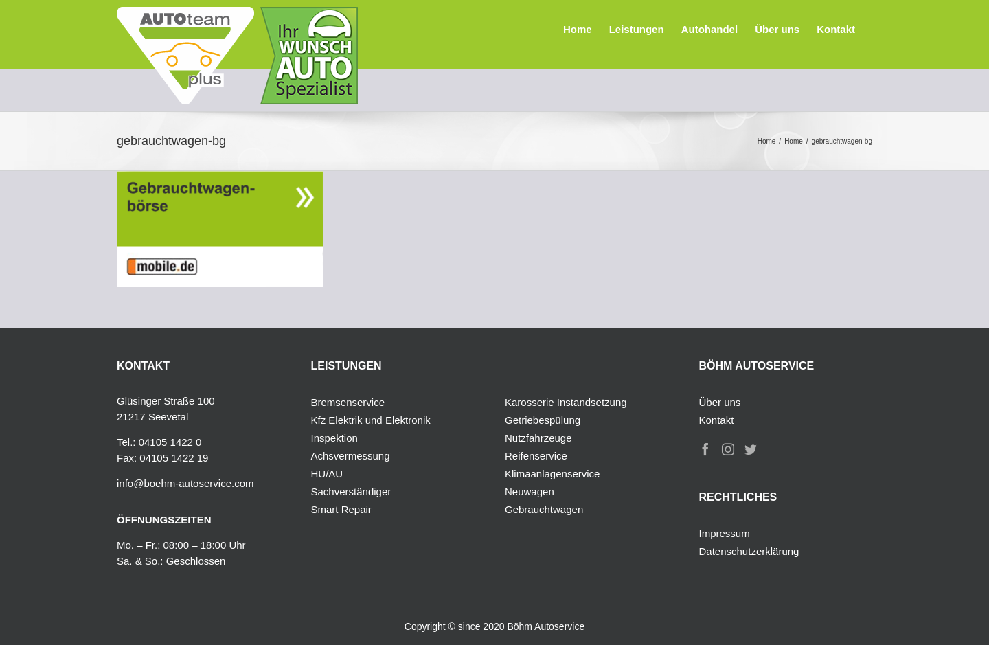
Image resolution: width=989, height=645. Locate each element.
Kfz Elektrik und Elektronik (371, 420)
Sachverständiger (351, 491)
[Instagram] (728, 449)
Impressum (724, 533)
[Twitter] (750, 449)
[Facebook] (705, 449)
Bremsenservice (348, 402)
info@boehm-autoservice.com (185, 483)
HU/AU (327, 473)
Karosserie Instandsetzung (566, 402)
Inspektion (334, 438)
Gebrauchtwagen (544, 509)
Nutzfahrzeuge (538, 438)
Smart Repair (341, 509)
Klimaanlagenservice (552, 473)
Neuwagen (529, 491)
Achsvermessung (350, 456)
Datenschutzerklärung (749, 551)
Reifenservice (536, 456)
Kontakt (716, 420)
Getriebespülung (542, 420)
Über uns (720, 402)
